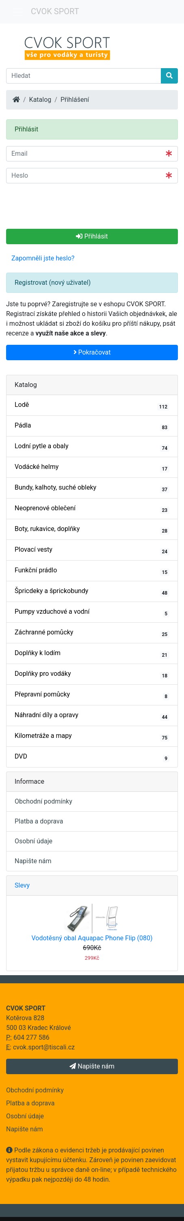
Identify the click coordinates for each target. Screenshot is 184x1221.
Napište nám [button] (91, 1066)
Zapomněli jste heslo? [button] (42, 258)
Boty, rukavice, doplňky (92, 530)
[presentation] (68, 205)
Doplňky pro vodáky (92, 674)
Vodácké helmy (92, 468)
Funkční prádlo (92, 571)
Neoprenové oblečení (92, 509)
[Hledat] (83, 76)
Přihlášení (75, 99)
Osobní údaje (33, 841)
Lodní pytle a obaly (92, 447)
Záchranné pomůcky (92, 633)
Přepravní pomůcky (92, 695)
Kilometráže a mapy (92, 737)
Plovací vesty (92, 550)
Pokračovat (92, 352)
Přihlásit (92, 236)
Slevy (22, 885)
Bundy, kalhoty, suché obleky (92, 488)
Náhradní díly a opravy (92, 716)
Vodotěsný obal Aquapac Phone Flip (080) (91, 938)
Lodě (92, 406)
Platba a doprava (39, 821)
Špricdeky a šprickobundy (92, 592)
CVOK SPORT (55, 11)
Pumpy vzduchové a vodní (92, 612)
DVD (92, 757)
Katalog (40, 99)
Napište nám (33, 861)
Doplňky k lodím (92, 654)
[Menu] (17, 12)
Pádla (92, 426)
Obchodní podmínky (43, 801)
